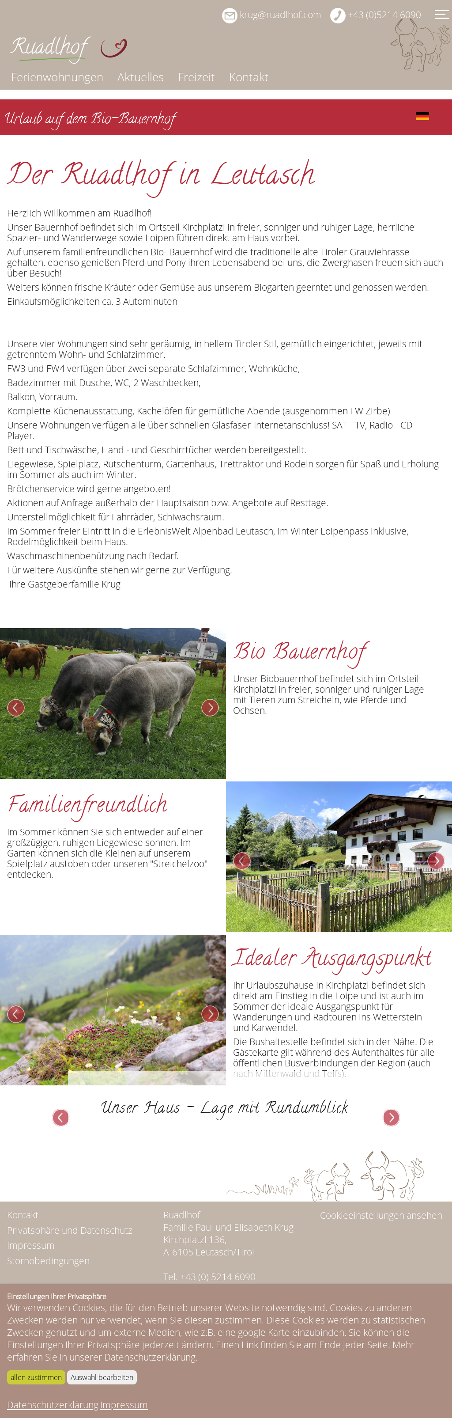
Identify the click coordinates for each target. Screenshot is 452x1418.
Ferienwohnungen (57, 77)
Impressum (124, 1405)
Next (210, 776)
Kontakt (249, 77)
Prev (16, 776)
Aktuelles (140, 77)
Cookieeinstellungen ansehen (381, 1283)
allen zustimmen (36, 1377)
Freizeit (196, 77)
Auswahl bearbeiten (102, 1377)
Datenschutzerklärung (52, 1405)
